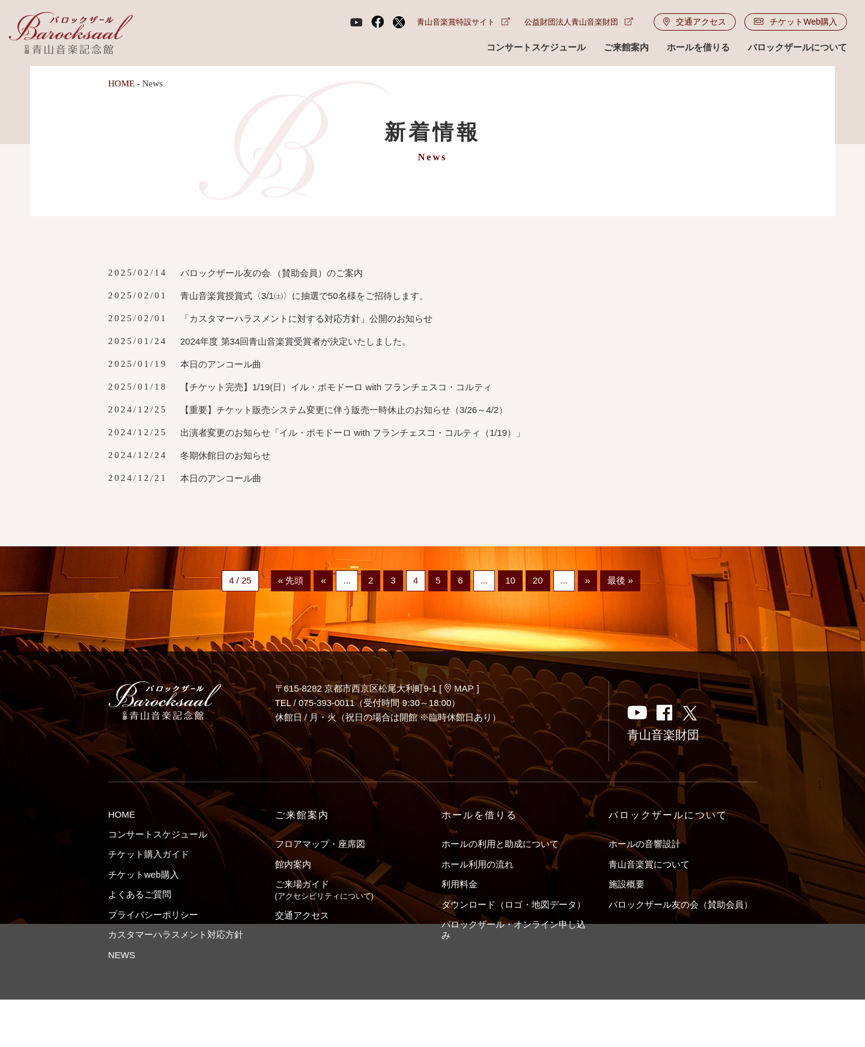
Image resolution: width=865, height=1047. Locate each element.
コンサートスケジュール (536, 47)
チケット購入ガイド (148, 854)
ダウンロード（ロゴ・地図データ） (514, 904)
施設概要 (627, 884)
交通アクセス (694, 21)
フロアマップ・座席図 (320, 844)
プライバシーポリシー (153, 915)
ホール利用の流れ (478, 864)
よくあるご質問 (139, 894)
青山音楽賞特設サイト (463, 21)
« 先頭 (291, 581)
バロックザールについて (797, 47)
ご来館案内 (626, 47)
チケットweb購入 (143, 874)
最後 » (620, 581)
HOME (121, 83)
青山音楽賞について (649, 864)
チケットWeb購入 (795, 21)
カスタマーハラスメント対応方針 (175, 934)
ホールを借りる (698, 47)
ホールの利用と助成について (500, 844)
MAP (459, 688)
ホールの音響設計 (645, 844)
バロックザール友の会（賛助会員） (681, 904)
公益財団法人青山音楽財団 (578, 21)
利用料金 (460, 884)
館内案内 (293, 864)
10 (510, 581)
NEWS (121, 955)
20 (538, 581)
